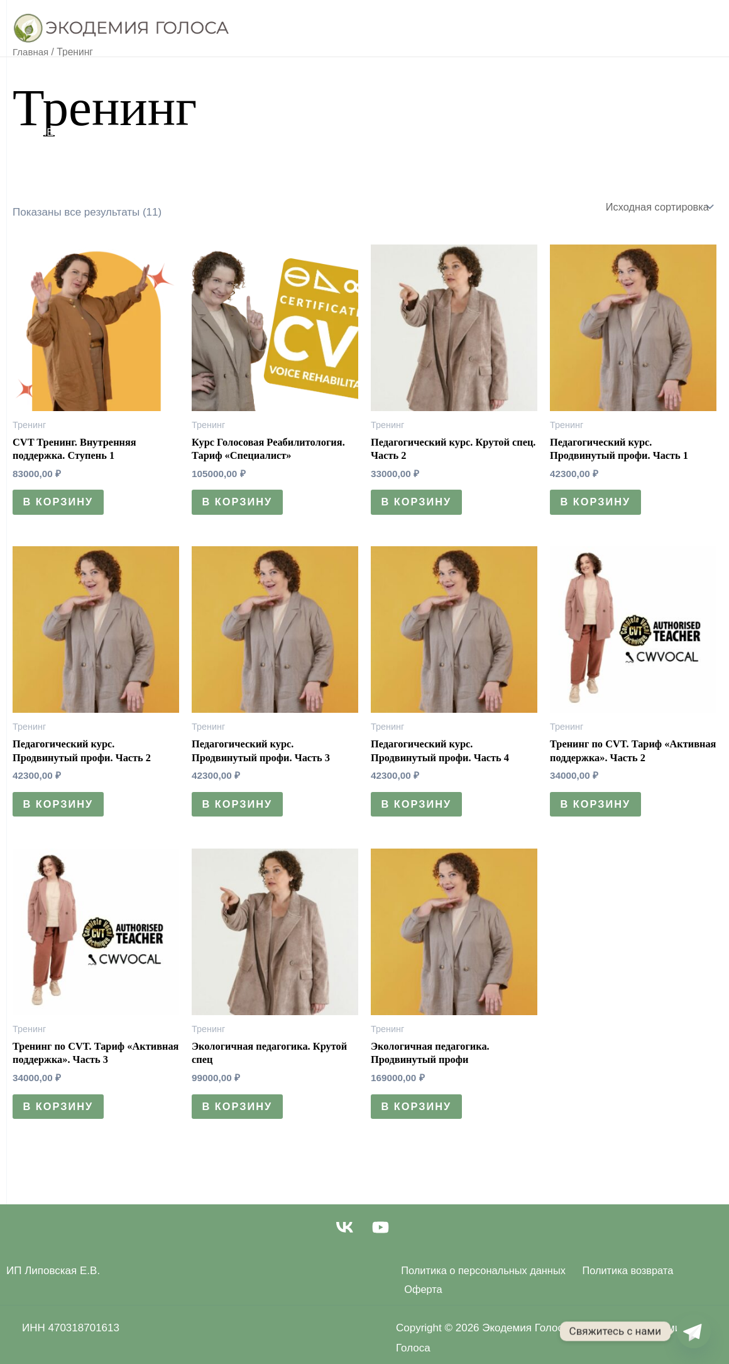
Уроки (124, 82)
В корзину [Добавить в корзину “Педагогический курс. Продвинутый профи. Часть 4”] (419, 811)
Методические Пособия (108, 132)
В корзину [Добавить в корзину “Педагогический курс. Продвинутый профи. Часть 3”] (240, 811)
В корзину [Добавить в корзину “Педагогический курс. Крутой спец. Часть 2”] (419, 506)
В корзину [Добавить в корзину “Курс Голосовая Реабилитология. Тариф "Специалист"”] (240, 506)
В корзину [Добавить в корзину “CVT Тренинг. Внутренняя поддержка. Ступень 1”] (61, 506)
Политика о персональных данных (481, 1283)
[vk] (346, 1239)
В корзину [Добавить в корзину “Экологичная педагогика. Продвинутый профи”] (419, 1117)
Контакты (315, 132)
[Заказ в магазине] (656, 207)
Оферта (702, 1283)
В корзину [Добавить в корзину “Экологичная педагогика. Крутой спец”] (240, 1117)
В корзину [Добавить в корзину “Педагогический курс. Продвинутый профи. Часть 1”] (598, 506)
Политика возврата (625, 1283)
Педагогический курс (416, 82)
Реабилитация (207, 82)
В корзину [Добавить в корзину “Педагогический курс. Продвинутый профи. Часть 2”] (61, 811)
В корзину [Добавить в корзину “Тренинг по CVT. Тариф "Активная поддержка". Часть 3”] (61, 1117)
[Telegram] (694, 1331)
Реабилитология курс (569, 82)
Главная (60, 82)
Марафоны (233, 132)
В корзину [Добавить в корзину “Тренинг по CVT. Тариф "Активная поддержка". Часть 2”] (598, 811)
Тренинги (300, 82)
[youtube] (383, 1239)
